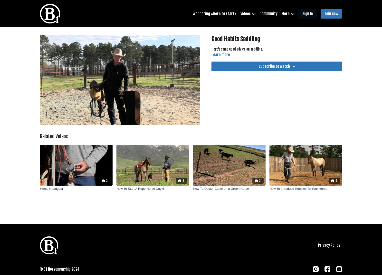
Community (268, 13)
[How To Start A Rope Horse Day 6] (152, 188)
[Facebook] (327, 269)
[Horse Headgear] (76, 188)
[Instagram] (316, 269)
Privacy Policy (329, 245)
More (288, 13)
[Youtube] (339, 269)
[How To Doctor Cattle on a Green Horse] (229, 188)
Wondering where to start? (215, 13)
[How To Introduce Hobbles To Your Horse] (305, 188)
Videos (248, 13)
